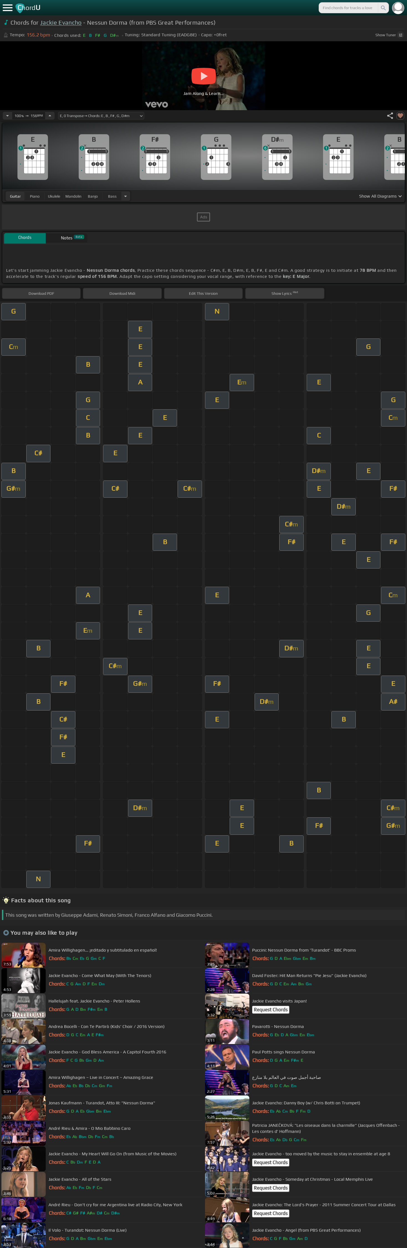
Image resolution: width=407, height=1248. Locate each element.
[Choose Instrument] (125, 196)
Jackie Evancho (60, 22)
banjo (93, 196)
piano (35, 196)
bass (112, 196)
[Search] (383, 7)
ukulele (54, 196)
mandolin (73, 196)
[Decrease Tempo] (7, 116)
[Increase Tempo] (50, 116)
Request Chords (271, 1009)
